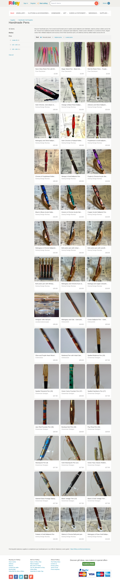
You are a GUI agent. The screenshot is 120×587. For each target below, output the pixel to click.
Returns (11, 565)
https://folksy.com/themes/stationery (80, 549)
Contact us (54, 563)
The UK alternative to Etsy (37, 567)
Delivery (11, 563)
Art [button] (64, 13)
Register (33, 3)
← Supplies (12, 20)
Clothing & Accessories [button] (38, 13)
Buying (12, 569)
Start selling (43, 3)
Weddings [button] (93, 13)
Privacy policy (54, 565)
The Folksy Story (55, 562)
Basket (106, 3)
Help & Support (34, 563)
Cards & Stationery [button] (77, 13)
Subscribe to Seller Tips (36, 571)
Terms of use (54, 567)
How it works (12, 562)
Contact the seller (14, 567)
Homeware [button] (55, 13)
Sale (12, 13)
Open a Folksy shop (35, 562)
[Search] (96, 3)
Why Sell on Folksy (35, 565)
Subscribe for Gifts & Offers (16, 571)
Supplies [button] (103, 13)
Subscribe (88, 564)
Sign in (26, 3)
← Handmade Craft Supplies (25, 20)
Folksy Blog (33, 569)
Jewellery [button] (20, 13)
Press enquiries (55, 569)
